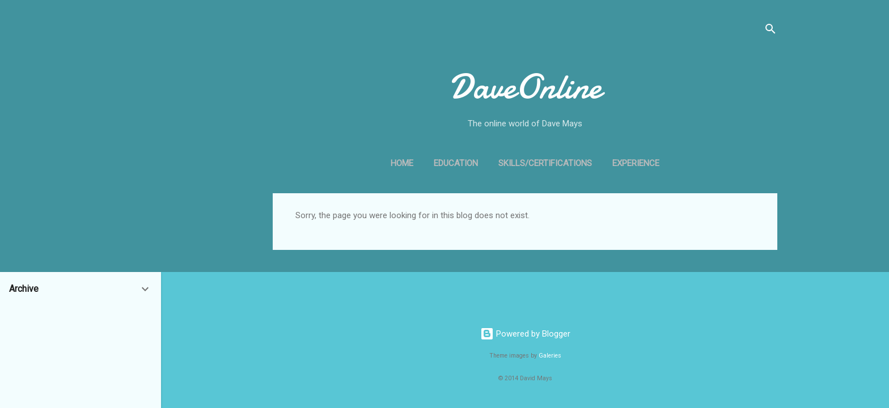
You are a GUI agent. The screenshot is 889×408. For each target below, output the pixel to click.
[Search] (770, 31)
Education (456, 163)
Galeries (550, 355)
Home (402, 163)
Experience (635, 163)
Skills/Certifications (545, 163)
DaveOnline (525, 86)
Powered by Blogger (525, 334)
